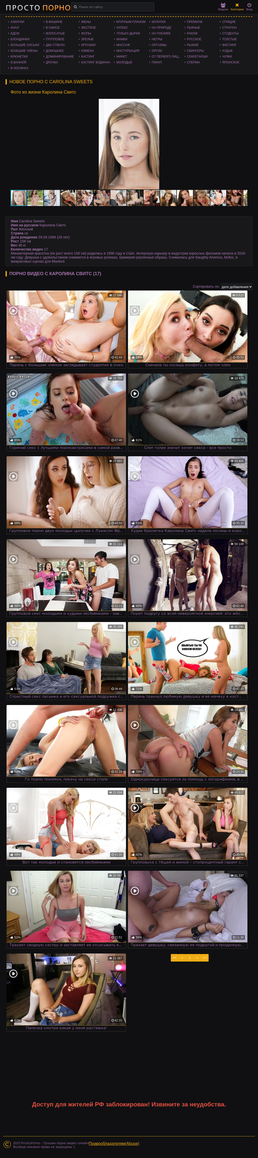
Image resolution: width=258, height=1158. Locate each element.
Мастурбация (127, 51)
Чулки (227, 56)
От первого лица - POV (168, 56)
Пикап (157, 62)
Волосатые (55, 33)
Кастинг (88, 56)
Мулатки (159, 22)
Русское (194, 39)
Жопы (86, 33)
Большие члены (24, 51)
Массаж (123, 45)
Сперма (193, 62)
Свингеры (195, 51)
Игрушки (88, 45)
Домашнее (55, 51)
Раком (192, 33)
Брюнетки (19, 56)
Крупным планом (131, 22)
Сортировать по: (206, 286)
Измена (87, 51)
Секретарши (197, 56)
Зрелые (87, 39)
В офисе (53, 27)
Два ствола (55, 45)
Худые (227, 51)
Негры (157, 39)
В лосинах (19, 68)
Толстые (229, 39)
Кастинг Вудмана (95, 62)
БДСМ (15, 33)
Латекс (122, 27)
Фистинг (229, 45)
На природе (161, 27)
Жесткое (88, 27)
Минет (121, 56)
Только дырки (128, 33)
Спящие (229, 22)
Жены (86, 22)
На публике (161, 33)
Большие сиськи (25, 45)
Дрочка (52, 62)
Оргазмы (159, 45)
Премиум (194, 22)
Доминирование (60, 56)
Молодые (124, 62)
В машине (54, 22)
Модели (223, 7)
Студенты (230, 33)
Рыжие (193, 45)
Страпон (229, 27)
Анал (15, 27)
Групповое (55, 39)
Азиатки (17, 22)
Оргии (157, 51)
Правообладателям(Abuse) (114, 1143)
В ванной (18, 62)
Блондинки (20, 39)
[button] (243, 103)
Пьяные (193, 27)
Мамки (121, 39)
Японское (230, 62)
